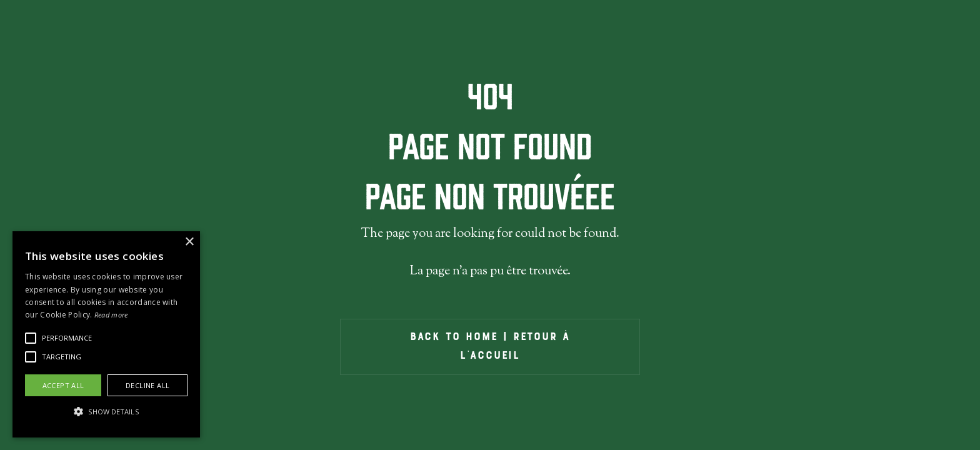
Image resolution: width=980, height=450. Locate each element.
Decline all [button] (147, 385)
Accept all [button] (63, 385)
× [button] (189, 242)
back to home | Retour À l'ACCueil (490, 347)
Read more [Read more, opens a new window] (111, 314)
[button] (67, 338)
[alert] (106, 334)
